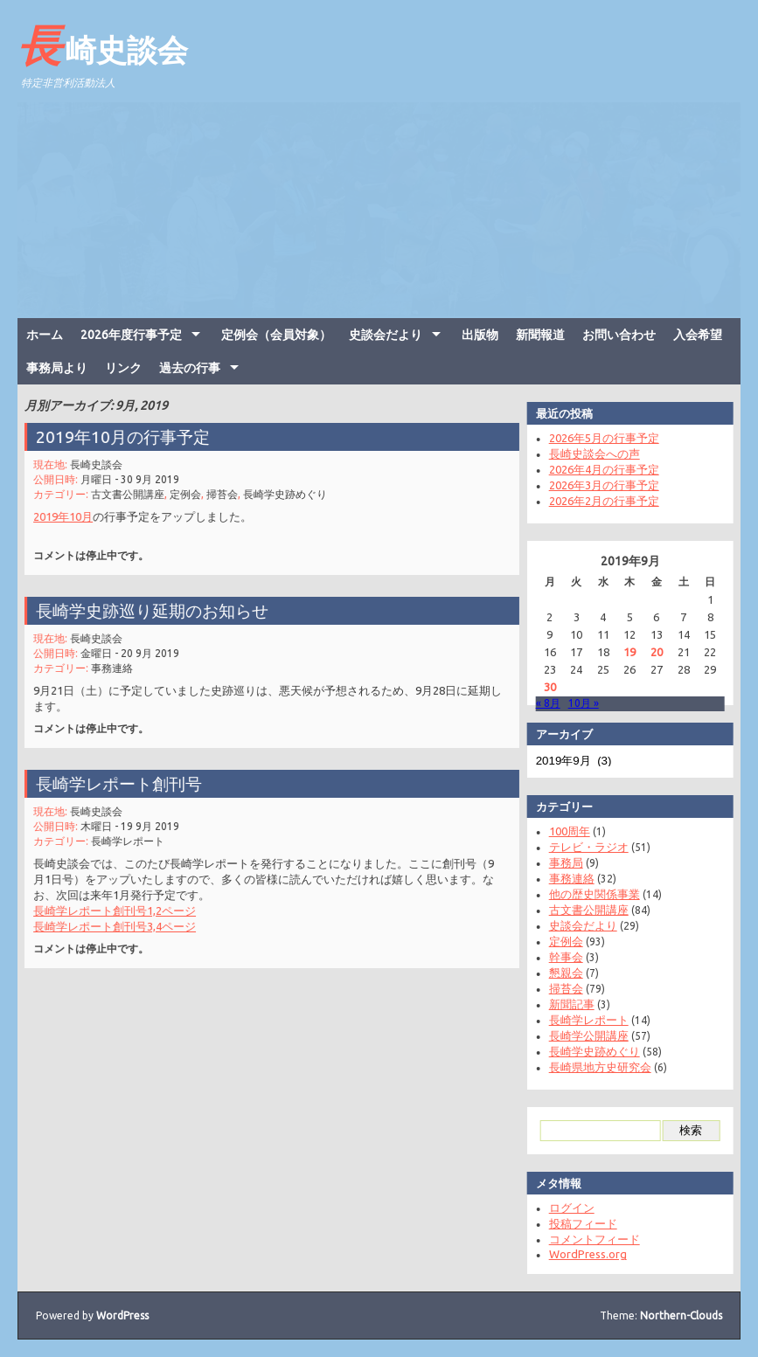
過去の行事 (189, 368)
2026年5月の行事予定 (598, 438)
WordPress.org (582, 1254)
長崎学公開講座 (582, 1035)
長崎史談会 (102, 44)
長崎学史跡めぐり (284, 491)
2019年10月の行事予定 (128, 436)
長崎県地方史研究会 (594, 1067)
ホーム (44, 335)
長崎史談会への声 (588, 453)
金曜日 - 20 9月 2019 (135, 651)
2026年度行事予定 (131, 335)
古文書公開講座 (133, 491)
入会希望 (697, 335)
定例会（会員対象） (276, 335)
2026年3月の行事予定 (598, 485)
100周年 (563, 831)
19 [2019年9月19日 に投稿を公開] (624, 652)
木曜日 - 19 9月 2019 (135, 825)
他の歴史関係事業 (588, 894)
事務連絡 (118, 665)
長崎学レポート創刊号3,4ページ (120, 920)
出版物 (480, 335)
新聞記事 (565, 1004)
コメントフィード (588, 1239)
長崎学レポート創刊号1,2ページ (120, 905)
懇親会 (560, 972)
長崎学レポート (133, 839)
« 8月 (542, 703)
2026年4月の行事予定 (598, 469)
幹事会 (560, 957)
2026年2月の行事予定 (598, 501)
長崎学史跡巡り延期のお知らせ (156, 610)
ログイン (565, 1207)
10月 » (577, 703)
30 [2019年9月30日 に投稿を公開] (544, 687)
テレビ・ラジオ (582, 847)
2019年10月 (70, 512)
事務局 (560, 862)
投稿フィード (577, 1223)
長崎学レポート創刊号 (125, 784)
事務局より (56, 368)
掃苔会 (224, 491)
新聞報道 (540, 335)
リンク (123, 368)
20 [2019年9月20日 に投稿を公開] (650, 652)
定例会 (189, 491)
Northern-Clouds (681, 1315)
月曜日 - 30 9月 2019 (135, 477)
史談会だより (385, 335)
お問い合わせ (619, 335)
